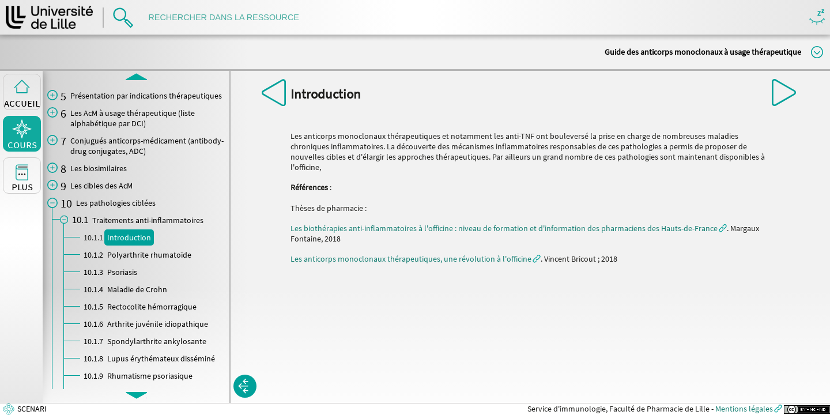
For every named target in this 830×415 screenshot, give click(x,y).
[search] (229, 17)
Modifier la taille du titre (817, 52)
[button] (244, 386)
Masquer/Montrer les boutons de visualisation (817, 17)
